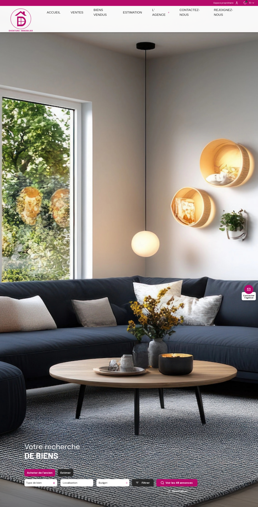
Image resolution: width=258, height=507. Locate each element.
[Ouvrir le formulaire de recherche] (143, 486)
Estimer (65, 476)
